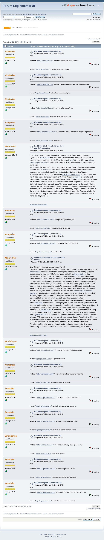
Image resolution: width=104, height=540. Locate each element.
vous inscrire (42, 14)
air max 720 (71, 160)
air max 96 (76, 177)
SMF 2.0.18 (43, 534)
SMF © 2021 (51, 534)
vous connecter (28, 14)
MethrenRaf (10, 146)
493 (15, 42)
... (10, 42)
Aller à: (80, 519)
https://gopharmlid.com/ (46, 350)
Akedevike (10, 51)
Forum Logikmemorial (19, 6)
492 (12, 42)
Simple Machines (61, 534)
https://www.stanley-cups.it (38, 204)
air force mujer (78, 274)
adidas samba (35, 272)
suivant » (98, 39)
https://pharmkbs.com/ (45, 220)
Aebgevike (10, 122)
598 (30, 42)
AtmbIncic (10, 210)
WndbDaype (11, 341)
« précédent (90, 39)
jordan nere (47, 170)
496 (25, 42)
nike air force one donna (71, 174)
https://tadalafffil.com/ (45, 61)
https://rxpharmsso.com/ (46, 398)
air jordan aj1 (46, 310)
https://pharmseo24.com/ (46, 132)
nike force (38, 303)
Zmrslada (9, 388)
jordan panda (45, 158)
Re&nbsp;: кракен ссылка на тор (48, 51)
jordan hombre (41, 315)
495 (22, 42)
